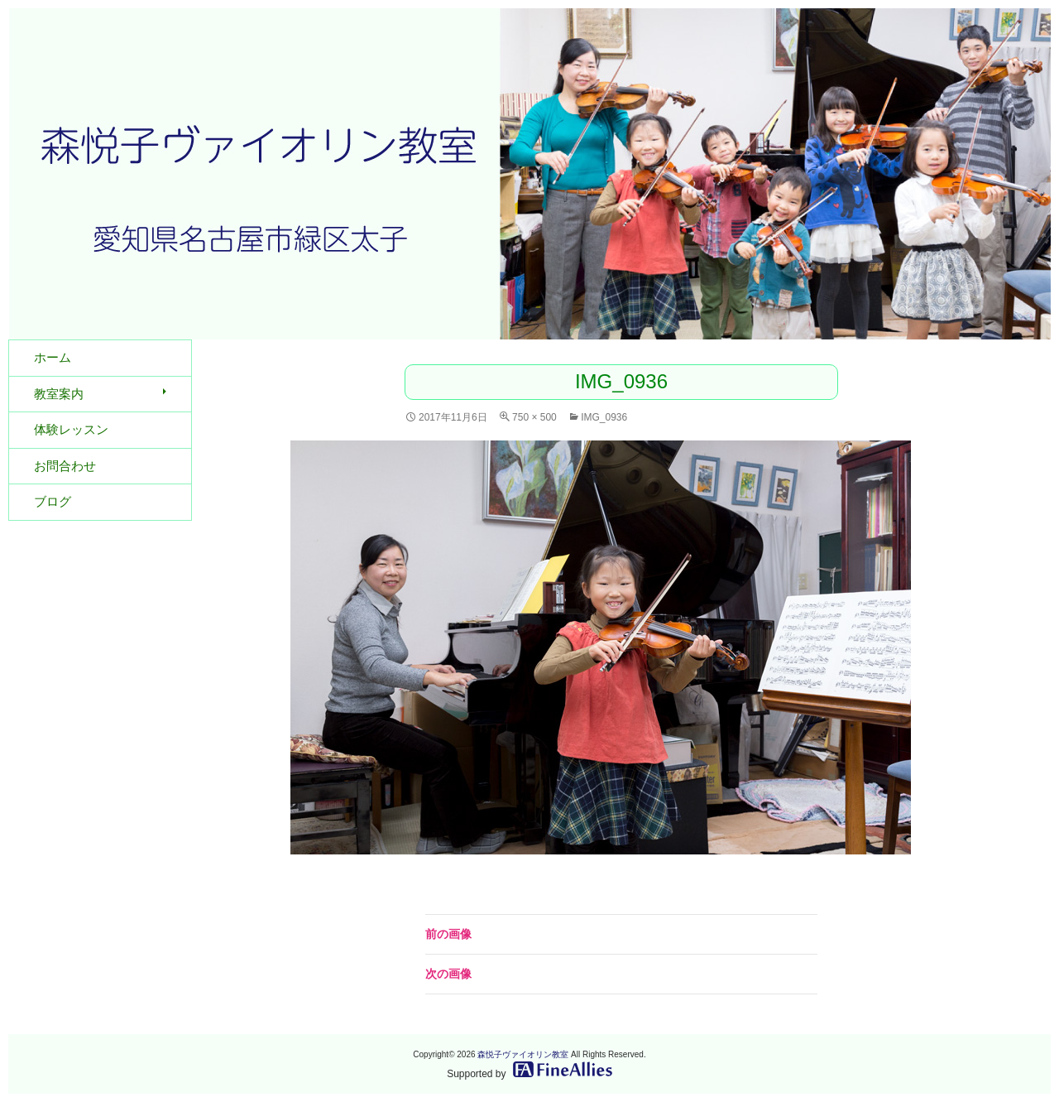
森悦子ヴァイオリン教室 (522, 1054)
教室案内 (59, 394)
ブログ (52, 501)
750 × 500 (534, 417)
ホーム (52, 357)
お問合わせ (65, 466)
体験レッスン (71, 429)
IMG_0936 (604, 417)
